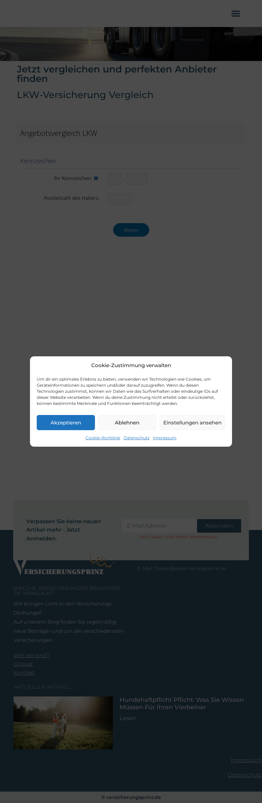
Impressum (164, 438)
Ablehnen (127, 423)
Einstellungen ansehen (192, 423)
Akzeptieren (66, 423)
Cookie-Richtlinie (103, 438)
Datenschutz (137, 438)
